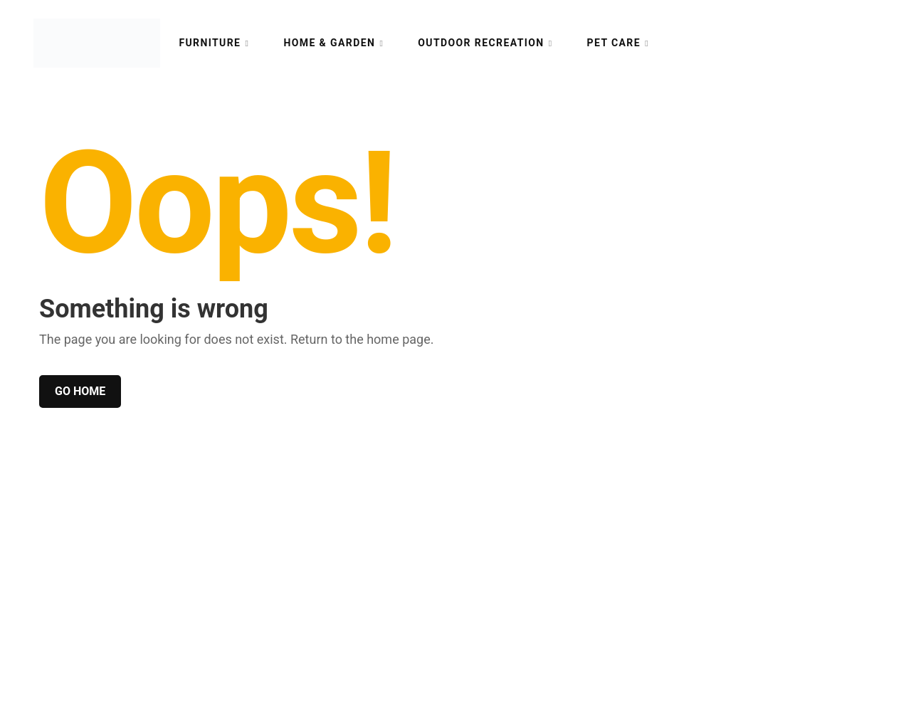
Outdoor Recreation (481, 42)
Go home (80, 391)
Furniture (210, 42)
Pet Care (614, 42)
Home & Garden (329, 42)
